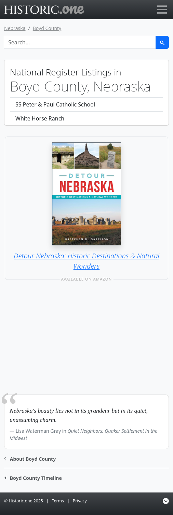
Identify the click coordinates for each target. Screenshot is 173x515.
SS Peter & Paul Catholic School (55, 104)
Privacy (80, 501)
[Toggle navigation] (162, 9)
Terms (58, 501)
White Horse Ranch (39, 118)
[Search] (80, 42)
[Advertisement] (86, 344)
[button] (30, 458)
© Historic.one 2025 (23, 501)
